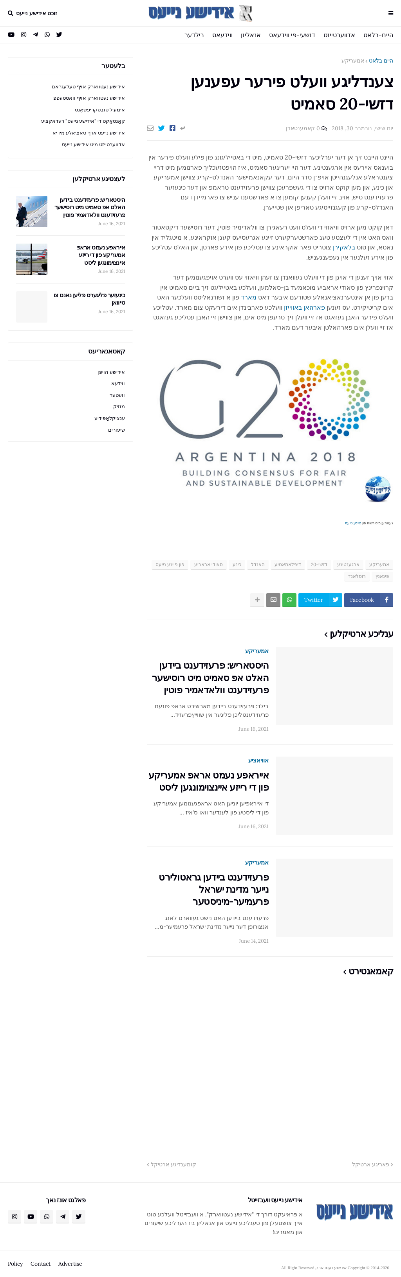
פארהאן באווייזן (304, 307)
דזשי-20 (319, 564)
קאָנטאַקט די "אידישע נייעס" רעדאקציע (83, 121)
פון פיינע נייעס (169, 564)
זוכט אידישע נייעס (36, 13)
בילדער (194, 35)
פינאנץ (382, 576)
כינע (237, 564)
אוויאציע (258, 760)
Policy (15, 1263)
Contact (41, 1263)
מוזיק (119, 406)
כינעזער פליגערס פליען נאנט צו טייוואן (89, 299)
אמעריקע (352, 60)
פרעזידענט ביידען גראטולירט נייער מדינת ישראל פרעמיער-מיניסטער (214, 889)
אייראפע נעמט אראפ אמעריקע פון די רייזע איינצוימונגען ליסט (208, 781)
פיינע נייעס (353, 523)
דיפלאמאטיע (288, 564)
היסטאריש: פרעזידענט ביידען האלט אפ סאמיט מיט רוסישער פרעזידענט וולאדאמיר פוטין (210, 677)
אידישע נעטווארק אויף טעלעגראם (88, 86)
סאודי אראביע (208, 564)
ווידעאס (222, 35)
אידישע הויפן (111, 372)
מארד (248, 297)
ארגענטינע (348, 564)
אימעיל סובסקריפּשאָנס (100, 109)
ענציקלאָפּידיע (109, 418)
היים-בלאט (378, 35)
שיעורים (116, 430)
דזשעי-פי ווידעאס (292, 35)
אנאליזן (251, 35)
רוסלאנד (357, 576)
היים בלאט (381, 60)
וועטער (117, 395)
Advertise (70, 1263)
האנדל (258, 564)
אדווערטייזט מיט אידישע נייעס (93, 144)
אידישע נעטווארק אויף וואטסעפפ (89, 98)
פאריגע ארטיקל (370, 1164)
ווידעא (118, 383)
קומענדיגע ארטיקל (173, 1164)
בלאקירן (344, 247)
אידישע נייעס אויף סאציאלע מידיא (88, 132)
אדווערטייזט (339, 35)
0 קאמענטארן (303, 128)
